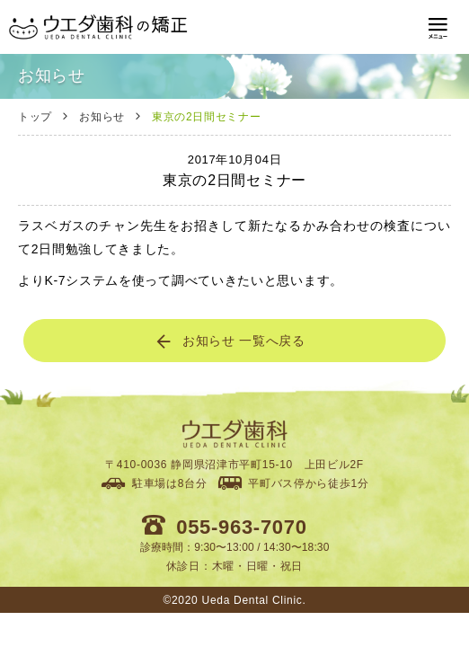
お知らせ (102, 117)
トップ (35, 117)
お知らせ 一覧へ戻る (230, 341)
